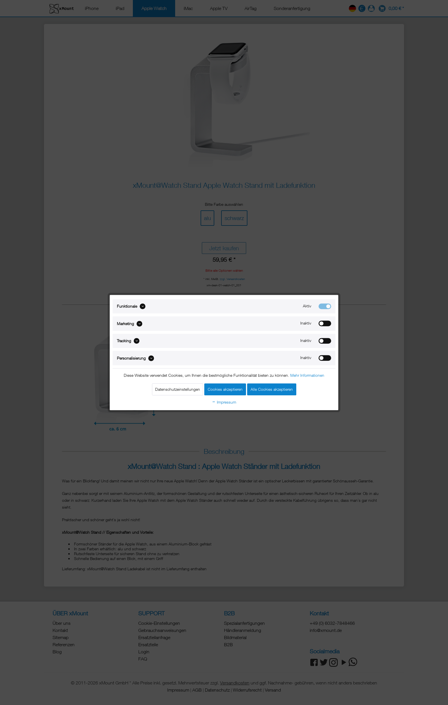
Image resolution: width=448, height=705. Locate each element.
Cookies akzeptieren (225, 389)
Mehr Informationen (307, 375)
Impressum (224, 402)
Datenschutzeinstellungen (177, 389)
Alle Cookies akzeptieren (272, 389)
